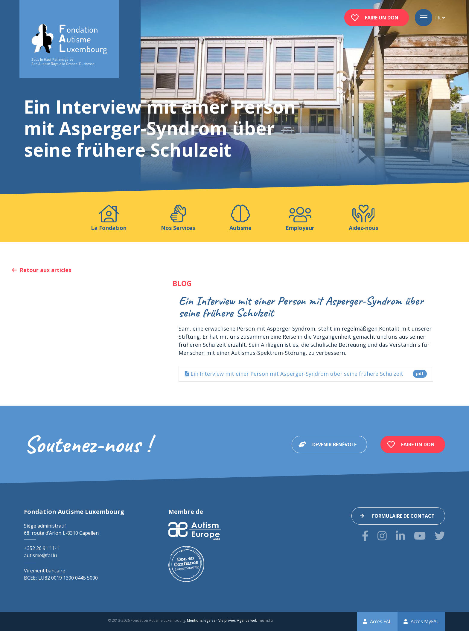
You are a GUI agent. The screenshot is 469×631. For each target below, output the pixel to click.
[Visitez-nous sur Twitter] (440, 536)
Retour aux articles (45, 270)
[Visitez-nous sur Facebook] (365, 536)
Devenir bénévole (334, 444)
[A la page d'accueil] (69, 45)
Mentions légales (201, 620)
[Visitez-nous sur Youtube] (420, 536)
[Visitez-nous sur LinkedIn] (400, 536)
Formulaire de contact (403, 516)
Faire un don (381, 17)
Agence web (247, 620)
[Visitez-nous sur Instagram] (382, 536)
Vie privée (226, 620)
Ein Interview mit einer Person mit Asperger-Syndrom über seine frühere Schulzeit (306, 374)
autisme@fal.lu (40, 555)
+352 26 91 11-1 (41, 548)
